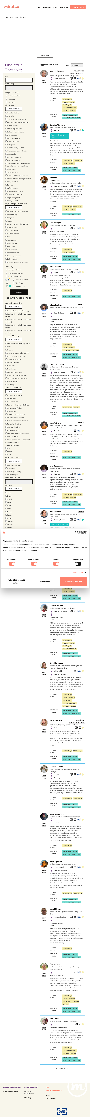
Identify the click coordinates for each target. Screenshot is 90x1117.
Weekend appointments (14, 276)
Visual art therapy (12, 234)
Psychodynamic (11, 249)
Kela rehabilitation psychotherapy (17, 311)
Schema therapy (11, 382)
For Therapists (51, 1098)
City (6, 76)
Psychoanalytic (11, 246)
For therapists (77, 7)
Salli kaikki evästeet (73, 581)
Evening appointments (14, 270)
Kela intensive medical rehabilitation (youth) (18, 326)
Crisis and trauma (11, 230)
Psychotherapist (11, 475)
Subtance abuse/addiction (14, 148)
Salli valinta (45, 581)
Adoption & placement (13, 395)
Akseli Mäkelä (55, 266)
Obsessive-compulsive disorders (16, 421)
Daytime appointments (14, 273)
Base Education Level (12, 478)
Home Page (8, 17)
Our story (64, 7)
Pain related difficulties (13, 408)
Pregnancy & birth (12, 430)
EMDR (8, 347)
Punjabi (8, 515)
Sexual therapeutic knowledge (16, 378)
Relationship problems (13, 129)
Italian (8, 505)
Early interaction (11, 259)
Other (8, 237)
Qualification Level (11, 457)
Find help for (9, 105)
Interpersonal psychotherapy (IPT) (17, 353)
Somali (8, 528)
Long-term (10, 99)
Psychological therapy (13, 472)
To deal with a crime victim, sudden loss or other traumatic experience (17, 165)
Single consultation (13, 96)
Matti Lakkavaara (57, 71)
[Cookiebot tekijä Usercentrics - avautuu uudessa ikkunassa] (77, 532)
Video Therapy (19, 283)
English (8, 496)
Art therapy (10, 385)
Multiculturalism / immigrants (15, 414)
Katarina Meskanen (57, 125)
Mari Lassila (54, 1018)
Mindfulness (10, 366)
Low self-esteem (11, 125)
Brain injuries (10, 399)
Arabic (8, 493)
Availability (9, 267)
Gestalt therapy (11, 215)
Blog (55, 7)
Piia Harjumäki (56, 861)
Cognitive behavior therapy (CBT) (17, 224)
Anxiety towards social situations (16, 175)
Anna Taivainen (56, 423)
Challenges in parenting (13, 194)
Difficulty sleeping (12, 188)
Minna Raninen (56, 305)
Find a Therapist (44, 7)
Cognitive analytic (12, 227)
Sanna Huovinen (56, 766)
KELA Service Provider (22, 280)
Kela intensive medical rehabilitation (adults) (18, 315)
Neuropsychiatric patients (14, 418)
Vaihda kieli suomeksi (10, 1091)
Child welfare (10, 411)
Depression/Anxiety (12, 138)
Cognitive (9, 221)
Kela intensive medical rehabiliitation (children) (18, 320)
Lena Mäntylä (55, 222)
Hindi (8, 502)
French (8, 518)
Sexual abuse (10, 169)
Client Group (9, 84)
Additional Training (12, 336)
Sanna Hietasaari (57, 605)
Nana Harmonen (56, 663)
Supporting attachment (13, 359)
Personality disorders (13, 157)
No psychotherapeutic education (16, 211)
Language (8, 485)
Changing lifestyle (12, 113)
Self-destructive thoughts (14, 132)
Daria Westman (56, 720)
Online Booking (20, 286)
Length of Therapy (11, 93)
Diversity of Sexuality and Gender (17, 433)
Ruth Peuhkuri (56, 511)
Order (68, 65)
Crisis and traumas (12, 362)
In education (10, 468)
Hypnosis (9, 350)
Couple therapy (11, 240)
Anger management (12, 198)
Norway (8, 512)
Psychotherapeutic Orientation (16, 204)
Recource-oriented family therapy (17, 262)
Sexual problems (11, 172)
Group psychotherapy (13, 256)
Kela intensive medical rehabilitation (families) (18, 331)
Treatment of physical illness (15, 119)
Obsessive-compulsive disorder (16, 151)
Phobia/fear (10, 116)
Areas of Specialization (13, 388)
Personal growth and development (17, 122)
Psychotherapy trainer (13, 465)
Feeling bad (10, 144)
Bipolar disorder (11, 135)
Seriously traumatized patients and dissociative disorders (17, 441)
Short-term (10, 102)
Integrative (9, 218)
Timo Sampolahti (57, 364)
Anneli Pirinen (55, 909)
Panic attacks (10, 154)
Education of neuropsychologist (16, 375)
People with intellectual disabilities (17, 405)
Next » (66, 1068)
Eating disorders (11, 182)
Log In (48, 1095)
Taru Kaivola (55, 964)
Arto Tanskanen (56, 466)
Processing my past (12, 141)
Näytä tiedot (78, 573)
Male (7, 448)
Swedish (9, 521)
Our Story (27, 1097)
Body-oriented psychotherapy (15, 356)
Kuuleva (81, 305)
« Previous (59, 1068)
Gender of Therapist (12, 445)
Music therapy (10, 369)
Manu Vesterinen (57, 814)
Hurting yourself (11, 201)
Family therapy (11, 243)
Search (19, 292)
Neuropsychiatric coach (13, 372)
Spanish (8, 499)
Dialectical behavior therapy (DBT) (17, 343)
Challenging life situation (14, 191)
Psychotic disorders (12, 160)
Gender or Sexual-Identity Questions (18, 179)
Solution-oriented (12, 253)
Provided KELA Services (13, 303)
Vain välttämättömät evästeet (16, 581)
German (9, 524)
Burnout (9, 185)
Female (8, 451)
